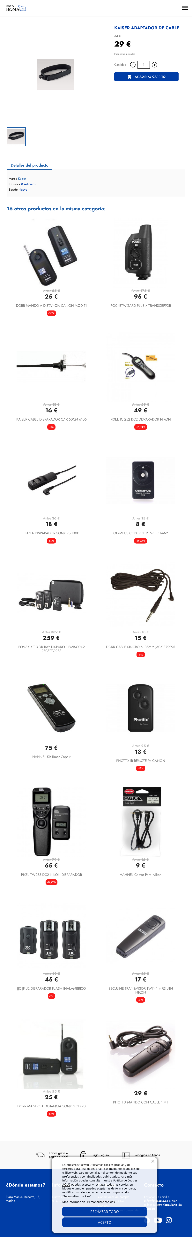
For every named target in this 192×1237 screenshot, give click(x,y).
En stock (14, 184)
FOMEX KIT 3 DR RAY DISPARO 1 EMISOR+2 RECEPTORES (51, 648)
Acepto (104, 1222)
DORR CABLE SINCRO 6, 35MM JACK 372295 (140, 646)
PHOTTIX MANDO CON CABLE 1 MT (140, 1102)
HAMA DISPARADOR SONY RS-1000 (51, 533)
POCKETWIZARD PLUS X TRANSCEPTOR (140, 305)
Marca (13, 179)
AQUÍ (66, 1184)
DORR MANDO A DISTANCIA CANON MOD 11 (51, 305)
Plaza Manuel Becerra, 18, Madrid (23, 1199)
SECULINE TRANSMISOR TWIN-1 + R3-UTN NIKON (140, 990)
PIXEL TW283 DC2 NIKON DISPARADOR (51, 874)
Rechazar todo (104, 1211)
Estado (13, 190)
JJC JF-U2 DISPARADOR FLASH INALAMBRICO (51, 988)
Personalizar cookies (101, 1202)
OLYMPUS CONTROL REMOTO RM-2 (140, 533)
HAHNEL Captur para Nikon (140, 874)
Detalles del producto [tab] (29, 165)
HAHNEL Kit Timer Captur (51, 756)
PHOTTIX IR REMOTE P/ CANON (140, 760)
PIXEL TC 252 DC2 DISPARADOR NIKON (140, 419)
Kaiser (22, 178)
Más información (73, 1202)
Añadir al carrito (146, 76)
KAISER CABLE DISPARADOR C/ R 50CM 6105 (51, 419)
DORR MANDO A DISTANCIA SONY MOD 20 (51, 1106)
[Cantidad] (143, 65)
